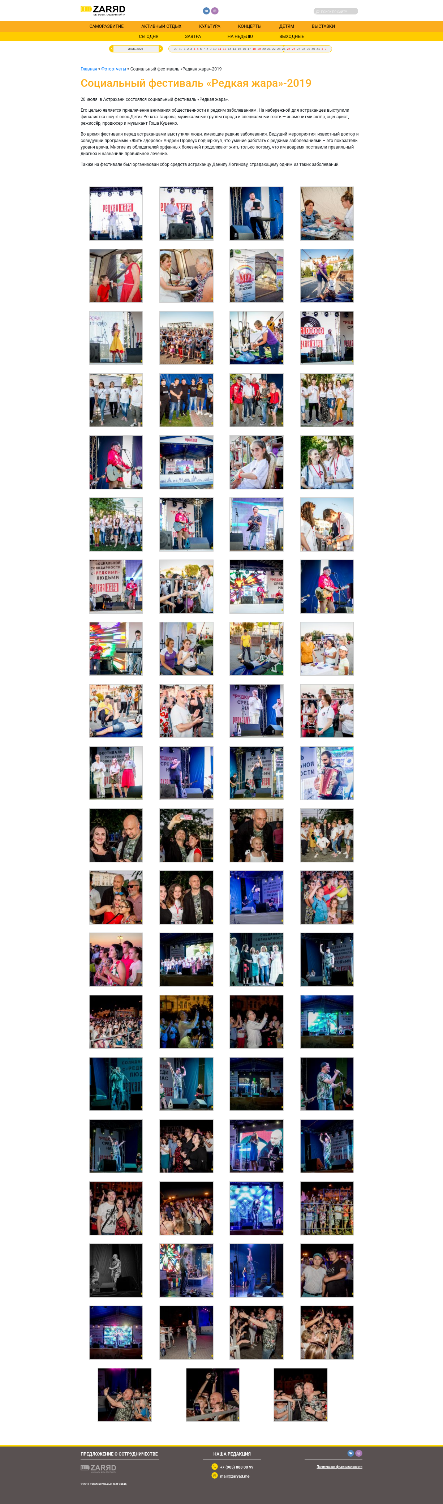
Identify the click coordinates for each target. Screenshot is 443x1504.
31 (318, 49)
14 (234, 49)
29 (175, 49)
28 (303, 49)
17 (249, 49)
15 (239, 49)
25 (288, 49)
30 (180, 49)
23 (278, 49)
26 (293, 49)
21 (269, 49)
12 (224, 49)
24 (283, 49)
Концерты (250, 26)
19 (259, 49)
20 (264, 49)
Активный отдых (161, 26)
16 (244, 49)
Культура (209, 26)
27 (298, 49)
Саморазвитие (107, 26)
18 (254, 49)
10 (214, 49)
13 (229, 49)
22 (273, 49)
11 (219, 49)
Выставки (323, 26)
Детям (286, 26)
